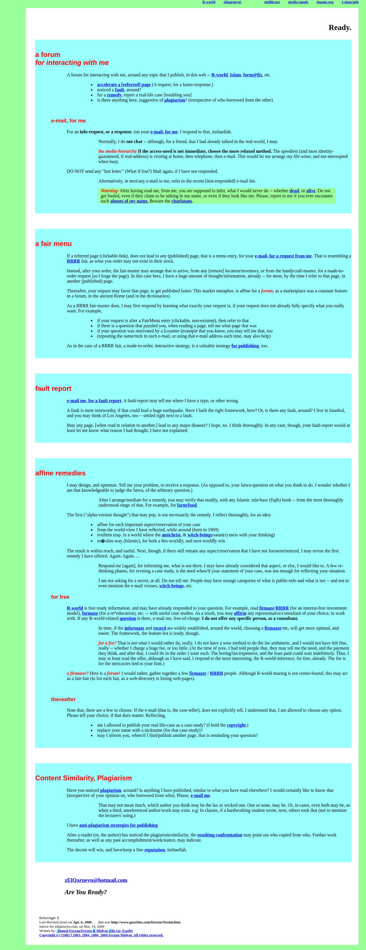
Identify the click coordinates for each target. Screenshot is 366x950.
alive (310, 190)
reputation (154, 849)
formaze (90, 613)
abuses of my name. (129, 201)
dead (294, 190)
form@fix (252, 74)
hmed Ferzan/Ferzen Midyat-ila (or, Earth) (95, 931)
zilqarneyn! (233, 2)
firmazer (273, 628)
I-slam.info (350, 2)
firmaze (266, 608)
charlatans (182, 201)
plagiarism (174, 100)
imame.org (325, 2)
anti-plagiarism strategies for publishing (118, 825)
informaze (134, 628)
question (128, 618)
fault (119, 89)
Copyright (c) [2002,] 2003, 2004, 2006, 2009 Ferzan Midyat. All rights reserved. (101, 935)
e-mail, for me (164, 131)
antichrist (171, 534)
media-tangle (298, 2)
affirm (240, 613)
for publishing (245, 345)
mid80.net (272, 2)
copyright (236, 725)
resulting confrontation (219, 834)
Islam (235, 74)
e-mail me (200, 795)
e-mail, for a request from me (283, 255)
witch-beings (200, 534)
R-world (209, 2)
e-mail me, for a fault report (94, 400)
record (159, 628)
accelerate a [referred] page (124, 84)
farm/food (186, 505)
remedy (114, 94)
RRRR (73, 261)
